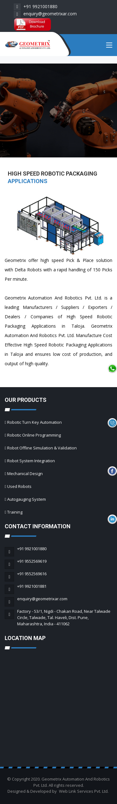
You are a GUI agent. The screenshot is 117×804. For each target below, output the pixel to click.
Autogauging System (26, 499)
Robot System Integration (31, 460)
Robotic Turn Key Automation (34, 422)
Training (14, 512)
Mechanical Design (25, 473)
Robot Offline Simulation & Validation (42, 448)
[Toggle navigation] (109, 46)
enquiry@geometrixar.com (45, 14)
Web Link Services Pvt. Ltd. (84, 791)
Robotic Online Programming (34, 435)
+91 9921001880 (35, 6)
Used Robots (19, 486)
